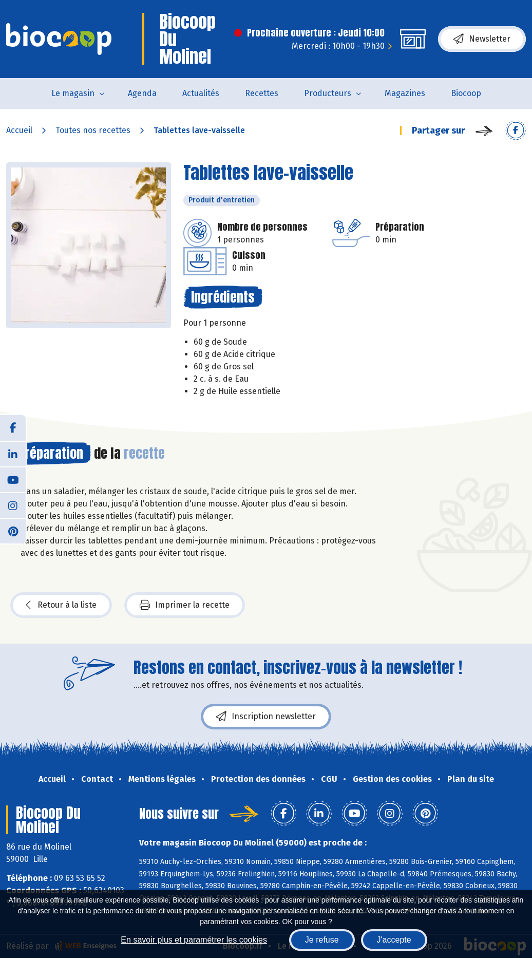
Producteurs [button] (327, 93)
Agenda (142, 93)
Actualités (200, 93)
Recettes (261, 93)
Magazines (405, 93)
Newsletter (481, 39)
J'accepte (394, 939)
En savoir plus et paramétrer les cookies (194, 939)
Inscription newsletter (266, 716)
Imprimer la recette (185, 605)
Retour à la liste (61, 605)
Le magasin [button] (72, 93)
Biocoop (466, 93)
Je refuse (322, 939)
